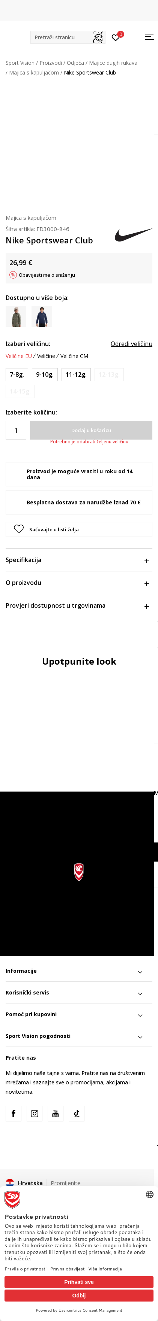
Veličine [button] (46, 356)
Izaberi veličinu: (28, 343)
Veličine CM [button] (74, 356)
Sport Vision (20, 62)
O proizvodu (77, 582)
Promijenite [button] (66, 1183)
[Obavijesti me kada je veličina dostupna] (109, 374)
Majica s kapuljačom (34, 72)
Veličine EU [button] (19, 356)
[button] (67, 37)
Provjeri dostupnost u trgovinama (77, 605)
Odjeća (75, 62)
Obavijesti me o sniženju (47, 274)
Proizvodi (50, 62)
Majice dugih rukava (113, 62)
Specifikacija (77, 560)
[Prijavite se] (115, 37)
